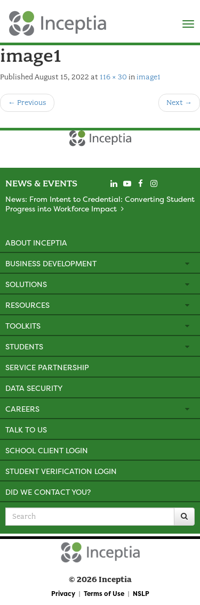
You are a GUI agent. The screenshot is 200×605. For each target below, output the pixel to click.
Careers (22, 409)
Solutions (26, 284)
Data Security (33, 388)
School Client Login (46, 450)
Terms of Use (104, 593)
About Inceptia (36, 243)
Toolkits (23, 326)
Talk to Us (26, 429)
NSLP (141, 593)
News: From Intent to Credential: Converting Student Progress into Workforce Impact (100, 204)
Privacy (63, 593)
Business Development (51, 263)
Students (24, 346)
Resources (27, 305)
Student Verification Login (61, 471)
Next (179, 103)
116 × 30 (113, 77)
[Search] (184, 517)
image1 (149, 77)
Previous (27, 103)
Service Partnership (47, 367)
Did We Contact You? (48, 492)
